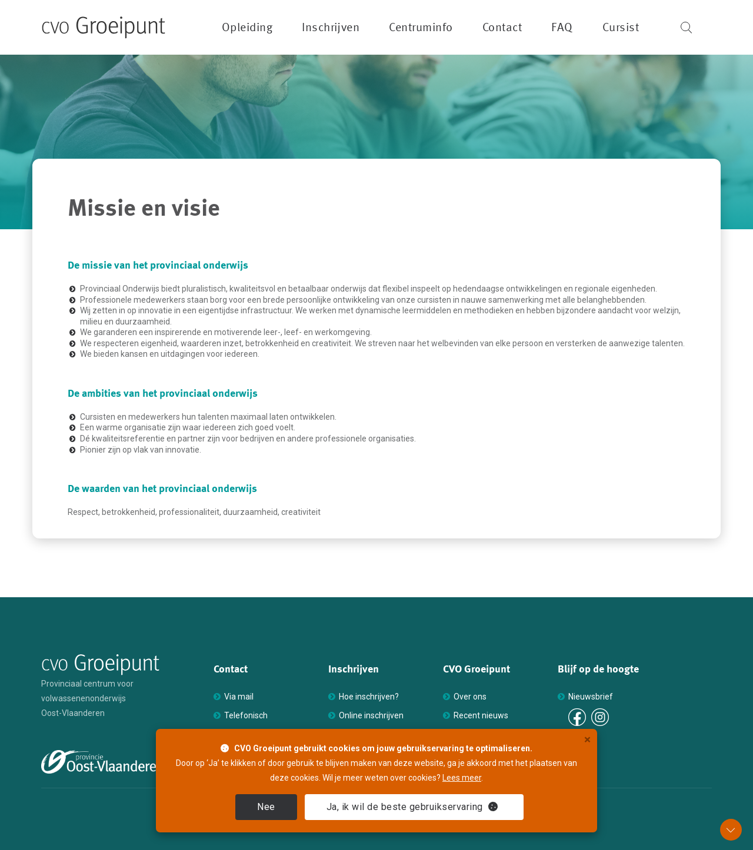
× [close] (587, 740)
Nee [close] (266, 806)
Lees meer (461, 777)
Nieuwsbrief (590, 696)
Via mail (239, 696)
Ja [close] (412, 806)
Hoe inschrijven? (369, 696)
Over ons (470, 696)
